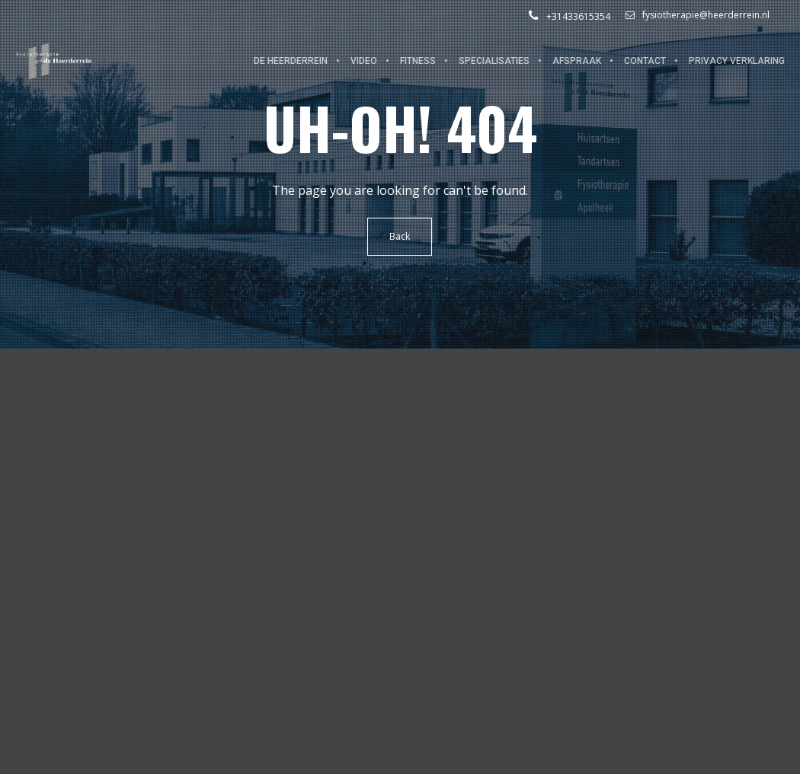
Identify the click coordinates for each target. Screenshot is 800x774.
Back (400, 236)
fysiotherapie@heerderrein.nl (698, 15)
